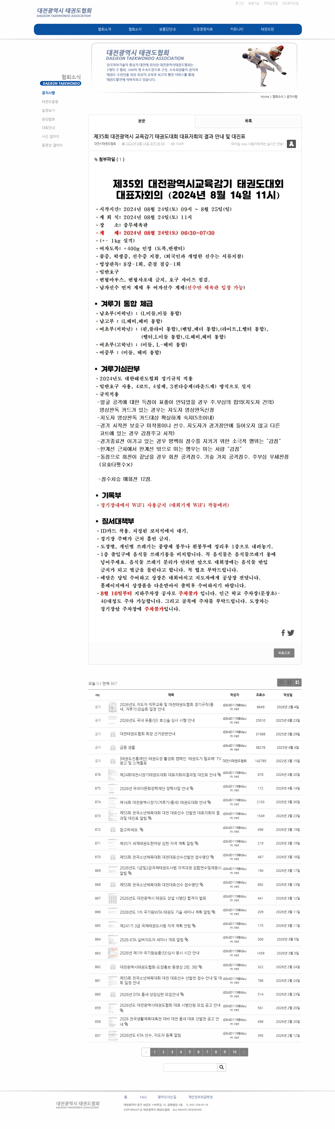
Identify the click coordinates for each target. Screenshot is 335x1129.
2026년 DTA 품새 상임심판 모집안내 (149, 994)
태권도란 (267, 29)
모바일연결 (271, 3)
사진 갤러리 (50, 136)
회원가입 (253, 3)
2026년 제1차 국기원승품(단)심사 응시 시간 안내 (159, 953)
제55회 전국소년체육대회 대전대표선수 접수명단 (159, 885)
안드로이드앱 (290, 3)
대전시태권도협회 (105, 144)
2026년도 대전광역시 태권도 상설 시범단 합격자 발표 (163, 898)
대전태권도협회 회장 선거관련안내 (147, 734)
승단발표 (48, 119)
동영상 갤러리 (52, 145)
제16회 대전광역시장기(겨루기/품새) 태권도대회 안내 (163, 802)
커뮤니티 (236, 29)
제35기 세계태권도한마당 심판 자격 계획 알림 (157, 843)
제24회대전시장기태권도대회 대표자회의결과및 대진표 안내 (168, 775)
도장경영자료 (203, 29)
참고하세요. (129, 830)
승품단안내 (167, 29)
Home (265, 96)
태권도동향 (50, 102)
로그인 (239, 3)
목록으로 (284, 653)
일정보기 (48, 110)
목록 (248, 121)
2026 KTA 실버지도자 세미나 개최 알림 (151, 940)
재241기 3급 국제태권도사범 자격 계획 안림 (155, 926)
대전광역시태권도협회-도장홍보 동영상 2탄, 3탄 (158, 967)
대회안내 (48, 128)
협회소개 (104, 29)
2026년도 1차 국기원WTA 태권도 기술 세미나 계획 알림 (165, 912)
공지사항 (48, 93)
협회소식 (135, 29)
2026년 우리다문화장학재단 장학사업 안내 (154, 788)
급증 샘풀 (128, 747)
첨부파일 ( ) (109, 159)
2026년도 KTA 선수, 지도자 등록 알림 (150, 1035)
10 (234, 1052)
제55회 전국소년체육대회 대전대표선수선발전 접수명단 (164, 857)
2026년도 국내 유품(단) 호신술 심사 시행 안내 (157, 720)
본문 (141, 121)
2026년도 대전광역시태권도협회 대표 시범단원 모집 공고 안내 (170, 1005)
